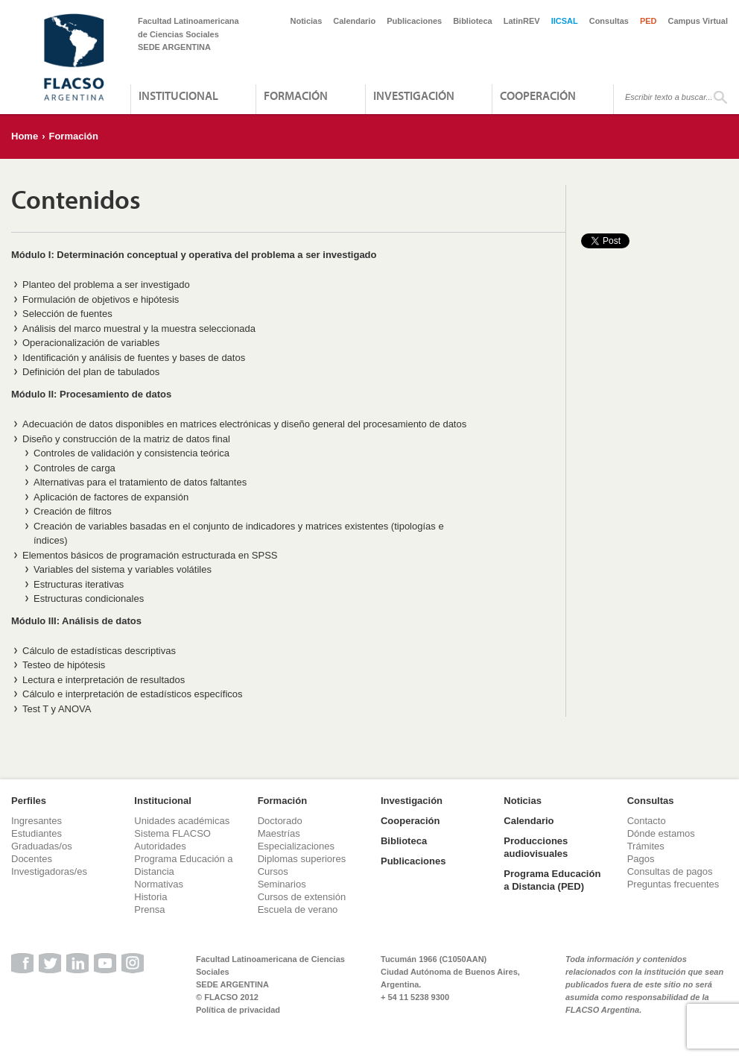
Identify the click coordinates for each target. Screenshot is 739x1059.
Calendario (354, 20)
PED (648, 20)
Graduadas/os (41, 846)
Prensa (149, 909)
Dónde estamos (661, 833)
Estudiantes (36, 833)
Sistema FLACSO (172, 833)
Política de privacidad (238, 1009)
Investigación (413, 95)
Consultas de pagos (670, 871)
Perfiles (28, 800)
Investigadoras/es (49, 871)
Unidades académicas (181, 820)
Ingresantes (36, 820)
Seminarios (282, 884)
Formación (296, 95)
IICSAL (564, 20)
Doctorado (280, 820)
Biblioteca (472, 20)
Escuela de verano (298, 909)
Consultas (609, 20)
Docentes (31, 858)
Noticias (307, 20)
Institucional (178, 95)
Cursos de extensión (302, 896)
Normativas (158, 884)
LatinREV (522, 20)
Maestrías (279, 833)
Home (24, 136)
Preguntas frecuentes (673, 884)
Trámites (646, 846)
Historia (150, 896)
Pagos (641, 858)
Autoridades (159, 846)
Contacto (646, 820)
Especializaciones (296, 846)
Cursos (273, 871)
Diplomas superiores (302, 858)
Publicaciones (414, 20)
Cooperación (538, 95)
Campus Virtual (698, 20)
